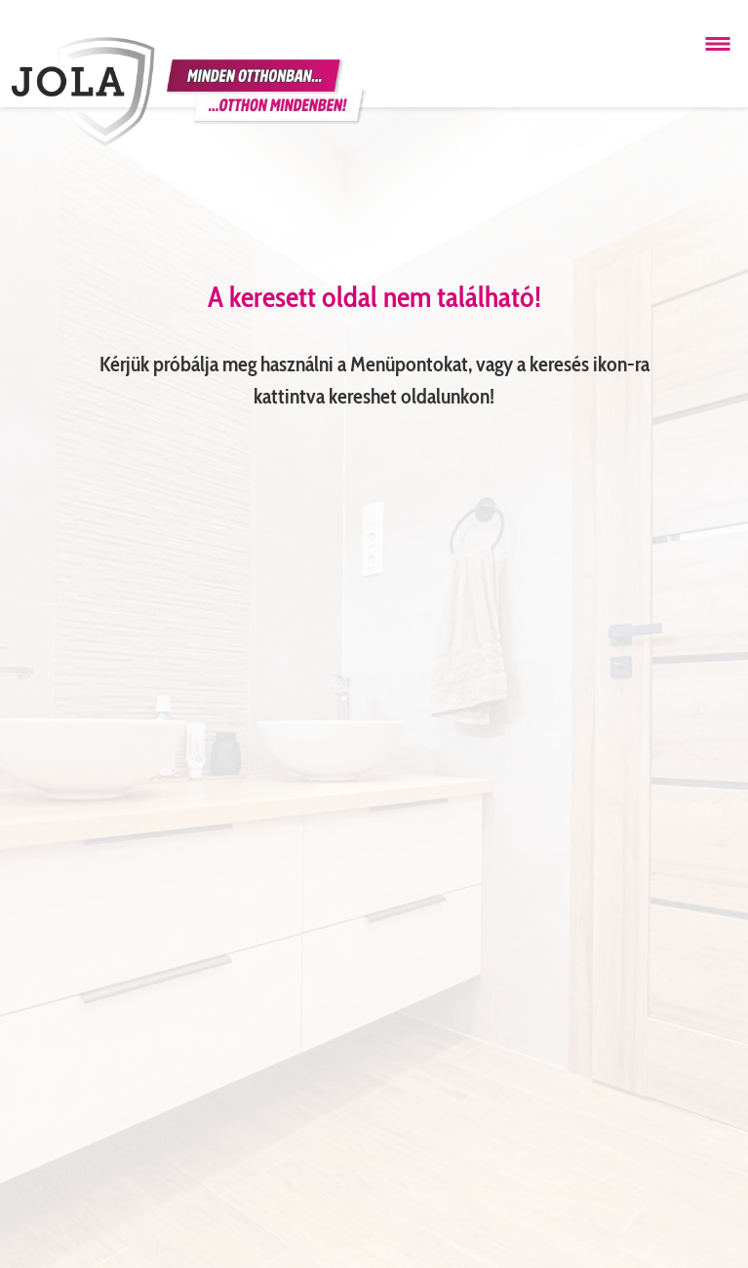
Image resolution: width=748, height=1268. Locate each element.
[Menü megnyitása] (717, 43)
